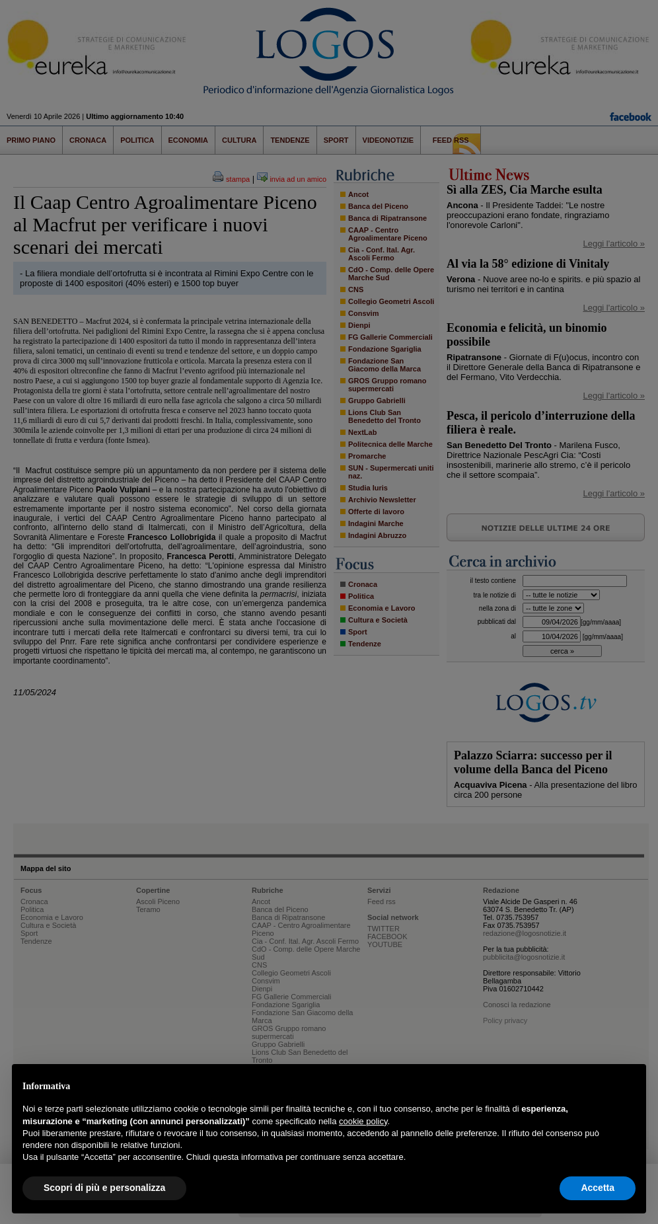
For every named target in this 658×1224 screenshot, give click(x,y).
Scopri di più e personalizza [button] (104, 1187)
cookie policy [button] (363, 1121)
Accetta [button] (597, 1187)
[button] (629, 1085)
